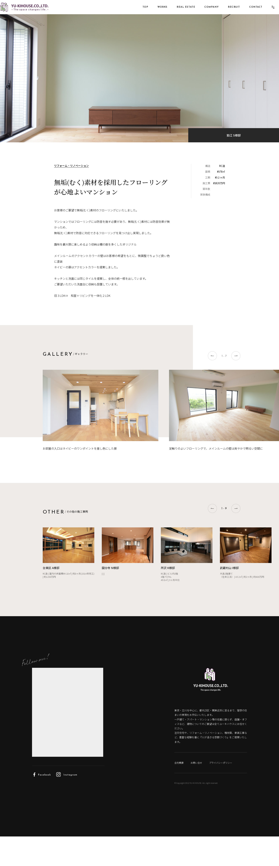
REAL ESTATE (180, 12)
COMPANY (206, 12)
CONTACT (250, 12)
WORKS (157, 12)
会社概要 (179, 792)
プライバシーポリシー (224, 792)
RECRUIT (229, 12)
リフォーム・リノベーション (72, 193)
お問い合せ (198, 792)
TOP (140, 12)
